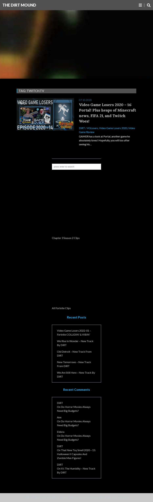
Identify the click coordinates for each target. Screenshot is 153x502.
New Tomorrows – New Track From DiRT (74, 364)
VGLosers (92, 128)
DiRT (82, 128)
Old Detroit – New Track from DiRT (74, 353)
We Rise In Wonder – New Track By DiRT (75, 343)
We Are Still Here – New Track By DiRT (76, 374)
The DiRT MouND (19, 5)
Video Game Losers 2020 (113, 128)
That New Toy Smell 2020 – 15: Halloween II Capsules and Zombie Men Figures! (76, 454)
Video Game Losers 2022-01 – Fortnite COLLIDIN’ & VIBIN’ (74, 332)
